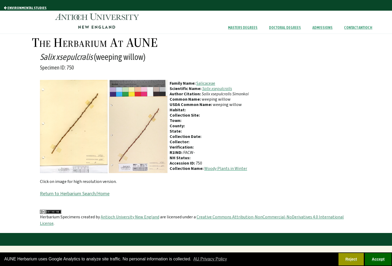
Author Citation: (186, 94)
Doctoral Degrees (285, 28)
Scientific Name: (186, 89)
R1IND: (176, 152)
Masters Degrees (243, 28)
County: (177, 126)
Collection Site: (185, 115)
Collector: (179, 142)
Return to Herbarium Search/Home (74, 193)
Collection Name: (187, 168)
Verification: (182, 147)
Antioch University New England (130, 217)
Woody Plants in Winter (225, 168)
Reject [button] (351, 259)
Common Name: (186, 99)
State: (176, 131)
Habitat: (178, 110)
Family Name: (183, 83)
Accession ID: (183, 163)
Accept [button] (378, 259)
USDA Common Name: (191, 105)
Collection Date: (185, 137)
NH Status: (180, 158)
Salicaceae (205, 83)
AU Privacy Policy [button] (210, 259)
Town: (175, 121)
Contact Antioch (358, 28)
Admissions (322, 28)
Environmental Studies (25, 8)
